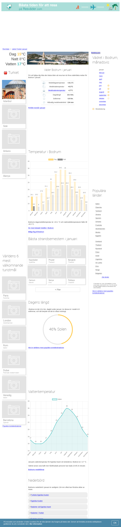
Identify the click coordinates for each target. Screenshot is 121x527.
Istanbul (7, 101)
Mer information (36, 524)
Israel (97, 256)
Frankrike (6, 298)
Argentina (98, 259)
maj (100, 82)
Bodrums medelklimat (36, 470)
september (102, 95)
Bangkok (72, 260)
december (102, 105)
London (7, 320)
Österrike (98, 207)
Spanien (6, 422)
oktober (101, 98)
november (102, 101)
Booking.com (95, 52)
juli (100, 89)
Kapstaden (33, 260)
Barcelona (8, 420)
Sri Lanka (98, 263)
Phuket (51, 260)
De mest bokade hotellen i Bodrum (41, 228)
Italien (5, 348)
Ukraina (98, 214)
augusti (101, 92)
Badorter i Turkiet (37, 513)
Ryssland (98, 248)
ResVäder (6, 49)
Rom (5, 345)
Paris (5, 295)
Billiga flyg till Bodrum (36, 232)
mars (101, 76)
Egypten (98, 236)
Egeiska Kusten (37, 501)
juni (100, 85)
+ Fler (58, 289)
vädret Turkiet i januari (19, 49)
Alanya (6, 175)
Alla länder (105, 277)
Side (5, 126)
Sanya (51, 280)
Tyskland (98, 211)
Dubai (6, 370)
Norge (97, 270)
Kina (97, 266)
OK (115, 523)
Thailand (98, 245)
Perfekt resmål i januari (36, 108)
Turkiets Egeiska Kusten (40, 495)
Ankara (7, 151)
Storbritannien (8, 323)
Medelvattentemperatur (56, 90)
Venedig (7, 395)
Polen (97, 252)
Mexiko (97, 232)
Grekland (98, 241)
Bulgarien (98, 273)
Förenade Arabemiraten (11, 373)
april (100, 79)
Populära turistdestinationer (12, 426)
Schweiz (98, 222)
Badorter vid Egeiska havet (41, 507)
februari (101, 73)
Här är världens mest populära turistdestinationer (46, 348)
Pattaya (71, 280)
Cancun (32, 280)
